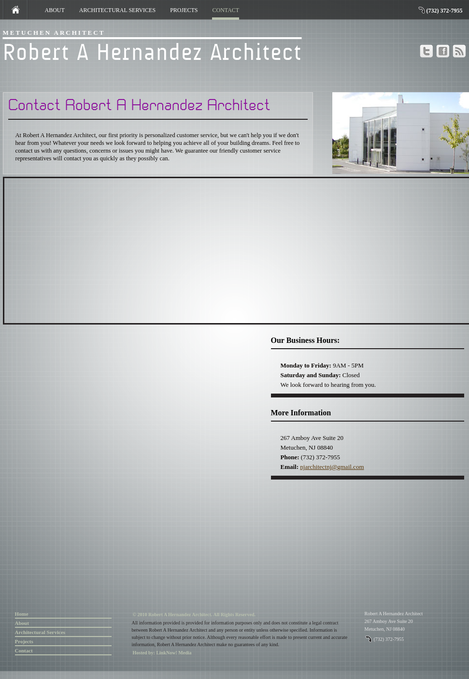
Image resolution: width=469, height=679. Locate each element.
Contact (24, 650)
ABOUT (55, 10)
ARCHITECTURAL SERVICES (117, 10)
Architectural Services (40, 632)
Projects (24, 641)
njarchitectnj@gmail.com (332, 466)
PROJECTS (184, 10)
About (22, 623)
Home (21, 614)
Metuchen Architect (54, 32)
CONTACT (225, 10)
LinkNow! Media (173, 652)
